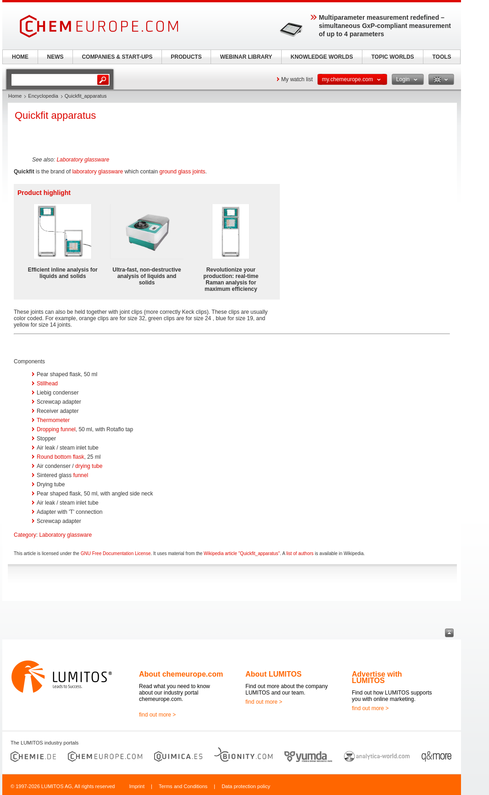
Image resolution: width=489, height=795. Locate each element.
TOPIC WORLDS (392, 57)
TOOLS (441, 57)
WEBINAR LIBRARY (246, 57)
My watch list (297, 79)
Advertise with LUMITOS (377, 677)
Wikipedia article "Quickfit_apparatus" (242, 553)
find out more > (157, 715)
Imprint (136, 786)
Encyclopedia (43, 96)
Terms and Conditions (183, 786)
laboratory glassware (97, 171)
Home (15, 96)
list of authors (299, 553)
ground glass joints (183, 171)
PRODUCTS (186, 57)
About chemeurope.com (181, 674)
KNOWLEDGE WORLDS (322, 57)
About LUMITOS (273, 674)
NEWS (55, 57)
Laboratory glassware (82, 159)
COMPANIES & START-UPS (117, 57)
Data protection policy (246, 786)
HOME (20, 57)
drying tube (88, 466)
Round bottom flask (60, 457)
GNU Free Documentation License (116, 553)
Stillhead (47, 383)
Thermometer (53, 420)
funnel (80, 475)
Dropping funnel (56, 429)
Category (25, 535)
